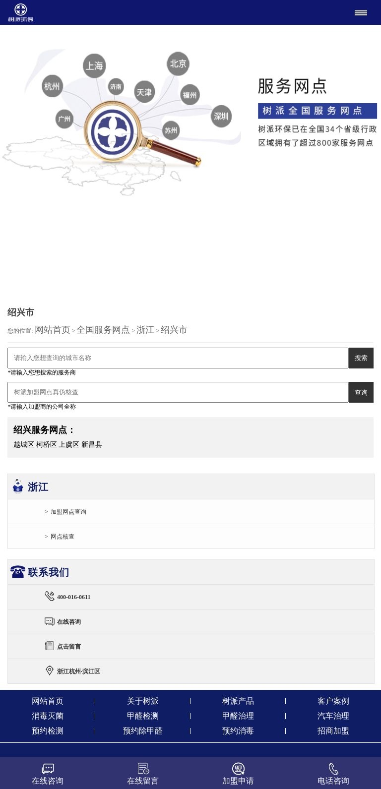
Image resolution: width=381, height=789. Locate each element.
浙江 (145, 330)
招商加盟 (333, 731)
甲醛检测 (143, 716)
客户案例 (333, 701)
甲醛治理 (238, 716)
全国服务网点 (103, 330)
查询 (361, 392)
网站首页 (52, 330)
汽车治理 (333, 716)
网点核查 (62, 536)
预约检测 (48, 731)
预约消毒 (238, 731)
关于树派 (143, 701)
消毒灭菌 (48, 716)
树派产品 (238, 701)
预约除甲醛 (143, 731)
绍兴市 (174, 330)
